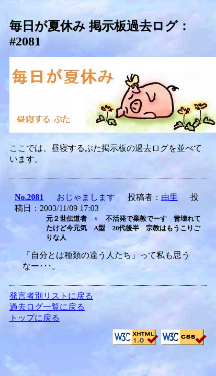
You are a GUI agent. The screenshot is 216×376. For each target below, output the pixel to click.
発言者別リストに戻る (51, 295)
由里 (169, 197)
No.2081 (29, 197)
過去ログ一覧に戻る (47, 306)
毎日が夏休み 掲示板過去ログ (93, 26)
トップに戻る (34, 317)
